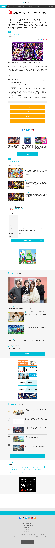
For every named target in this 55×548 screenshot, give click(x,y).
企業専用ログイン (27, 541)
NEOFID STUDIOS (36, 472)
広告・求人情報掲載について (27, 523)
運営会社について (27, 521)
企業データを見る (27, 240)
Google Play (27, 107)
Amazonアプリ (27, 120)
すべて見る (27, 154)
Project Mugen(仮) (22, 469)
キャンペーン (11, 17)
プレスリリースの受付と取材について (27, 525)
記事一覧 (3, 6)
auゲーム (27, 116)
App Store (27, 111)
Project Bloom (11, 472)
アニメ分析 (51, 6)
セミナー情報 (29, 6)
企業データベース (11, 6)
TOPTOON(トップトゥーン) (33, 467)
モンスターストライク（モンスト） (14, 34)
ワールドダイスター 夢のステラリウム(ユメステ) (23, 472)
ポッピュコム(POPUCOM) (13, 469)
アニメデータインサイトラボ (23, 467)
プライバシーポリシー (27, 531)
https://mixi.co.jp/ (19, 208)
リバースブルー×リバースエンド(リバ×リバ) (34, 469)
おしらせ (27, 529)
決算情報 (37, 6)
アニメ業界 (44, 6)
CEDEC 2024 (42, 467)
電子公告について (27, 527)
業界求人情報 (21, 6)
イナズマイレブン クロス (13, 467)
